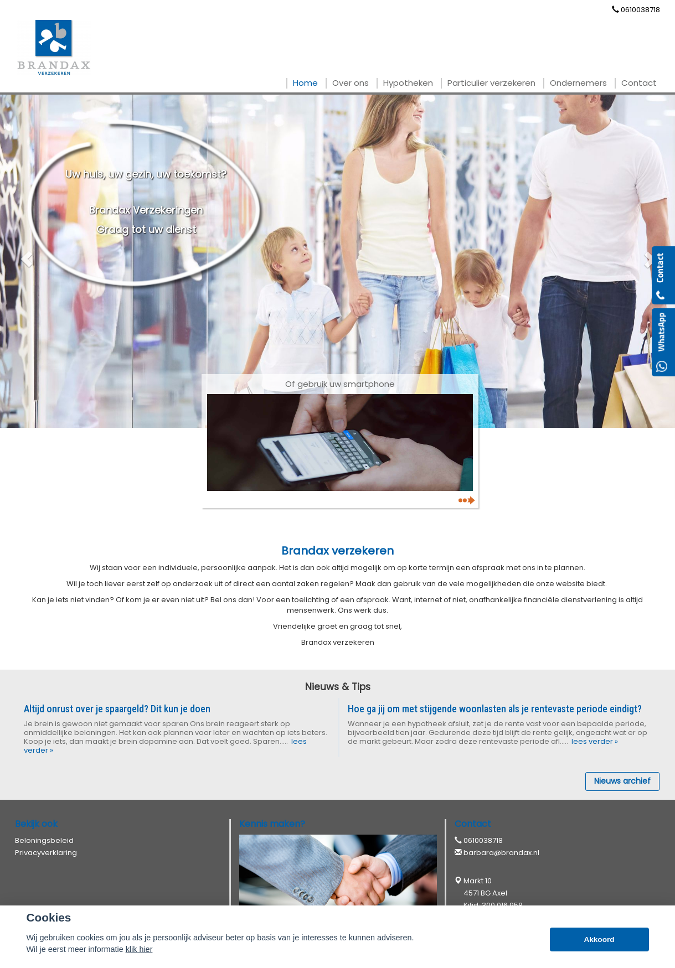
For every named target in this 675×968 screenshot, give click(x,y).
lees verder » (594, 741)
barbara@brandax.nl (501, 852)
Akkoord (599, 939)
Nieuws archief (622, 780)
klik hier (139, 949)
